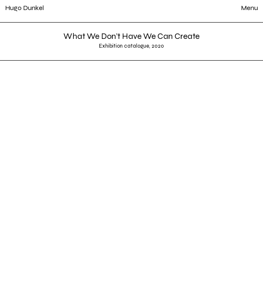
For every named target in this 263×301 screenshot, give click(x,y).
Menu (249, 8)
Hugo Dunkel (24, 8)
